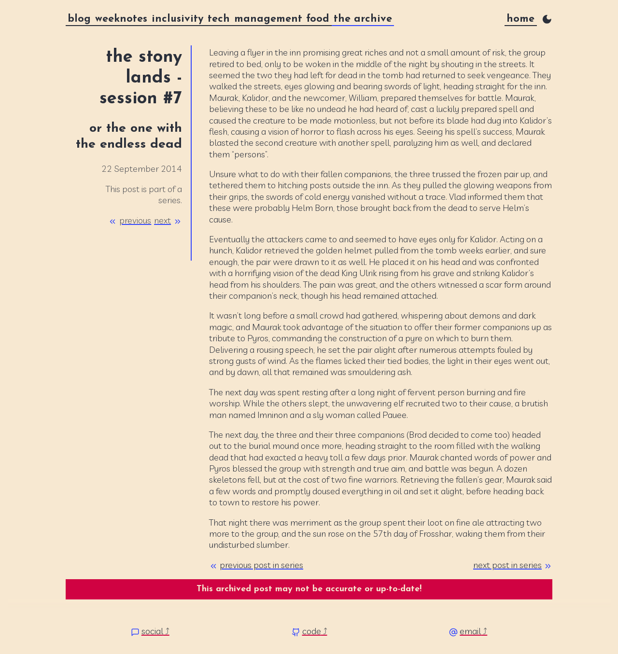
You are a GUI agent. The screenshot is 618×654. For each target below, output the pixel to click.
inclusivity (178, 19)
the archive (363, 19)
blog (79, 19)
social (152, 631)
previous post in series (261, 565)
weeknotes (121, 19)
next (162, 219)
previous (135, 219)
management (268, 19)
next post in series (507, 565)
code (311, 631)
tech (219, 19)
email (470, 631)
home (520, 19)
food (317, 19)
